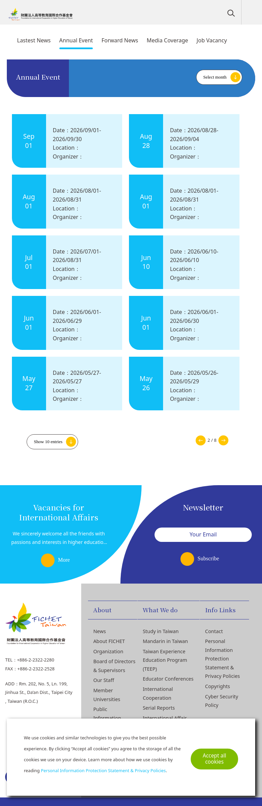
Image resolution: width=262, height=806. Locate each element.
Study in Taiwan (160, 631)
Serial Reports (159, 708)
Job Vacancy (211, 40)
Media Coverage (167, 40)
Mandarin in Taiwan (165, 641)
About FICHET (109, 641)
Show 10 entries (48, 441)
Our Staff (103, 680)
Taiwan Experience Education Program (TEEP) (165, 660)
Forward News (119, 40)
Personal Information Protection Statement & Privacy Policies (222, 658)
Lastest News (34, 40)
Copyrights (217, 686)
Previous (200, 440)
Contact (214, 631)
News (99, 631)
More (64, 560)
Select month (215, 77)
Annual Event (76, 40)
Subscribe (208, 558)
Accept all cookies (214, 758)
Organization (108, 651)
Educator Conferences (168, 678)
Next (223, 440)
